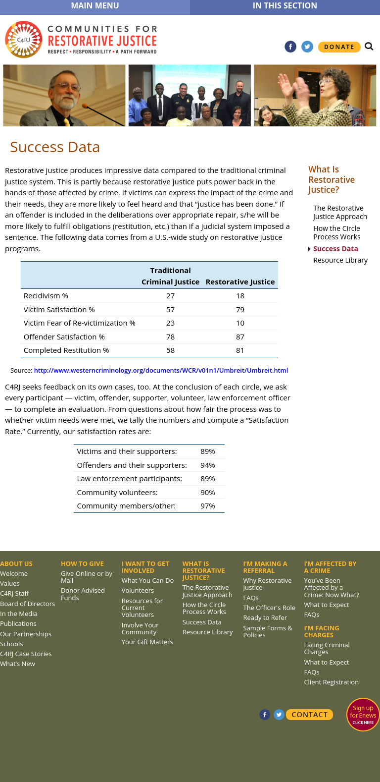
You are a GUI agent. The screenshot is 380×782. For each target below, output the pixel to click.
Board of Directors (27, 603)
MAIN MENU (95, 5)
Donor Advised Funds (83, 594)
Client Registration (331, 681)
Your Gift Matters (147, 641)
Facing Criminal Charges (326, 648)
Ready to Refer (265, 617)
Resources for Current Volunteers (142, 607)
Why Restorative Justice (267, 584)
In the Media (19, 613)
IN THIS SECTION (285, 5)
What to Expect (326, 604)
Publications (18, 623)
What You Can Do (148, 580)
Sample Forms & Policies (267, 631)
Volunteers (138, 590)
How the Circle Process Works (336, 232)
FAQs (251, 597)
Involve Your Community (140, 628)
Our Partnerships (25, 633)
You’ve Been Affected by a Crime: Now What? (331, 587)
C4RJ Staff (14, 593)
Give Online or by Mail (86, 577)
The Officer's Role (269, 607)
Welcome (14, 573)
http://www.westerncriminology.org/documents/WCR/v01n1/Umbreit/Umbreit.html (161, 370)
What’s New (17, 663)
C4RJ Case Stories (25, 653)
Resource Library (340, 260)
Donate (339, 47)
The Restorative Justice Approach (340, 212)
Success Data (335, 249)
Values (10, 583)
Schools (11, 643)
